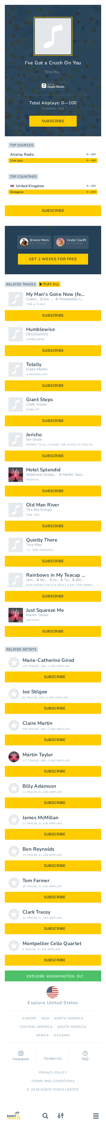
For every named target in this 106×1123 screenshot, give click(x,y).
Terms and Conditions (53, 1081)
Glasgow (16, 192)
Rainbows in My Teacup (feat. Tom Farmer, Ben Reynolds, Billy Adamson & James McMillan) (62, 575)
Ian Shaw (34, 439)
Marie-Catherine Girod (48, 660)
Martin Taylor (73, 474)
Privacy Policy (53, 1072)
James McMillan (31, 580)
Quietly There (41, 540)
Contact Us (53, 1056)
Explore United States (53, 996)
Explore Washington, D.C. (53, 976)
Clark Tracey (36, 404)
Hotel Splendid (43, 469)
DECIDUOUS (37, 334)
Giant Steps (39, 399)
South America (72, 1027)
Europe (30, 1018)
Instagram (21, 1056)
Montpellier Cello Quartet (71, 299)
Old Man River (42, 505)
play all (49, 284)
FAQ (85, 1056)
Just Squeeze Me (45, 610)
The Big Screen (39, 509)
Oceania (61, 1035)
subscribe (53, 121)
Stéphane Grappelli (42, 474)
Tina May (52, 71)
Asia (45, 1018)
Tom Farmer (67, 580)
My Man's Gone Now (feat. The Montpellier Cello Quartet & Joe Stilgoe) (62, 294)
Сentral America (36, 1027)
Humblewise (40, 329)
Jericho (34, 434)
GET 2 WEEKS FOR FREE (53, 259)
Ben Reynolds (44, 580)
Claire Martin (32, 299)
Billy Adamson (80, 580)
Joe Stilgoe (49, 299)
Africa (42, 1035)
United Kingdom (30, 185)
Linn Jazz (16, 160)
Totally (34, 364)
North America (69, 1018)
